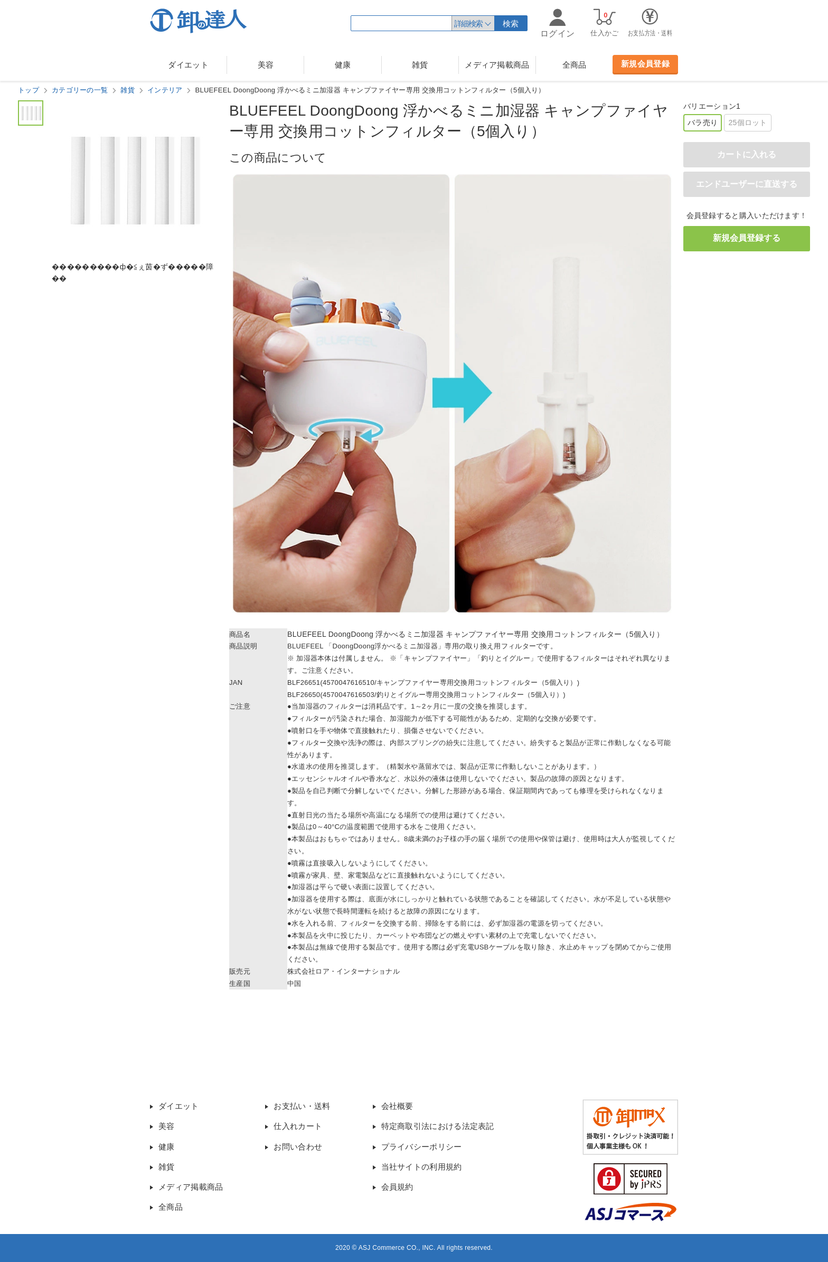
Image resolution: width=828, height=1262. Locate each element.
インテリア (165, 90)
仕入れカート (298, 1126)
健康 (343, 64)
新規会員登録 (645, 63)
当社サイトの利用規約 (421, 1166)
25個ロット (747, 122)
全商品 (574, 64)
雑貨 (420, 64)
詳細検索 (468, 23)
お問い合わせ (298, 1146)
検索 (511, 23)
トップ (28, 90)
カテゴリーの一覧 (80, 90)
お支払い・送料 (302, 1105)
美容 (266, 64)
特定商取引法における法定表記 (437, 1126)
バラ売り (703, 122)
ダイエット (188, 64)
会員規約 (397, 1186)
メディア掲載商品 (497, 64)
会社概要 (397, 1105)
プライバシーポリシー (421, 1146)
